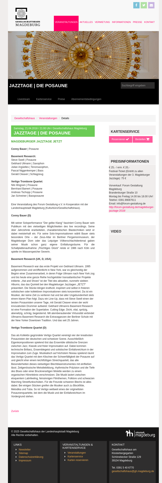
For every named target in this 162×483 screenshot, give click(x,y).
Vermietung (102, 22)
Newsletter (25, 449)
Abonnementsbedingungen (86, 99)
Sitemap (23, 453)
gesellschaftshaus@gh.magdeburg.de (133, 471)
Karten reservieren (78, 460)
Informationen (121, 22)
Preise (61, 99)
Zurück (15, 411)
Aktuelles (86, 22)
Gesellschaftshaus (24, 118)
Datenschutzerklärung (31, 456)
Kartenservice (44, 99)
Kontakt (149, 22)
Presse (137, 22)
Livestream (24, 99)
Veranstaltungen (66, 22)
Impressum (25, 460)
